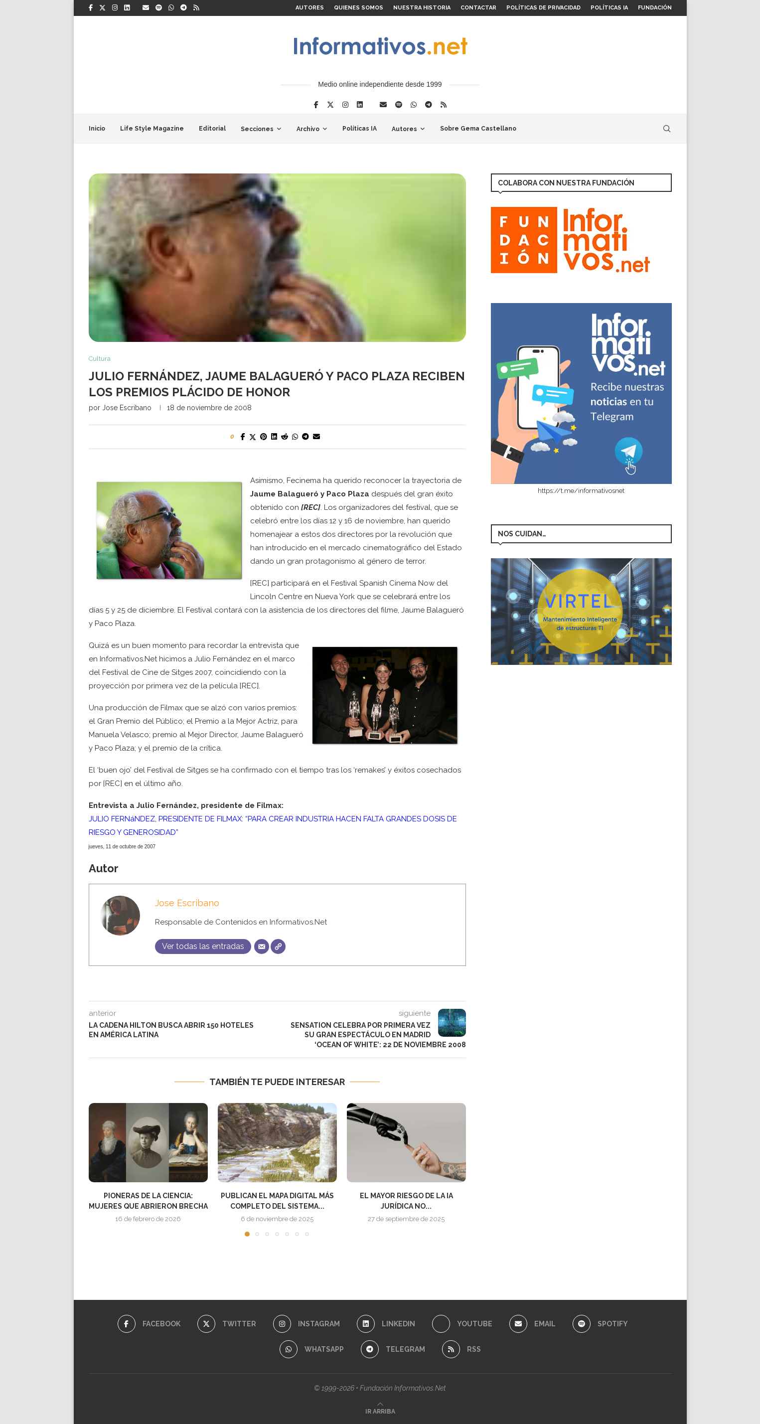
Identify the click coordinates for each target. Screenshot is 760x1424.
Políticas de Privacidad (543, 7)
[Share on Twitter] (252, 437)
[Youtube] (462, 1324)
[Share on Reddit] (284, 437)
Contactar (478, 7)
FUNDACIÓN (655, 7)
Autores (310, 7)
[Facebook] (91, 8)
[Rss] (196, 8)
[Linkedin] (127, 8)
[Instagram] (115, 8)
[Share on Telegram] (305, 437)
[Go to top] (380, 1411)
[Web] (278, 946)
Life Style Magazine (152, 128)
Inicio (97, 128)
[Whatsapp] (171, 8)
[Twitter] (102, 8)
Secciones (257, 129)
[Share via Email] (316, 437)
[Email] (146, 8)
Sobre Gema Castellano (478, 128)
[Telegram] (183, 8)
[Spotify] (158, 8)
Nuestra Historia (422, 7)
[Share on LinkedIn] (274, 437)
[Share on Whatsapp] (295, 437)
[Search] (667, 128)
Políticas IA (609, 7)
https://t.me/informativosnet (581, 490)
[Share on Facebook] (243, 437)
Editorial (212, 128)
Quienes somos (358, 7)
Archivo (308, 129)
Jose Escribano (127, 408)
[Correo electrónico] (261, 946)
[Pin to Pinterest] (263, 437)
